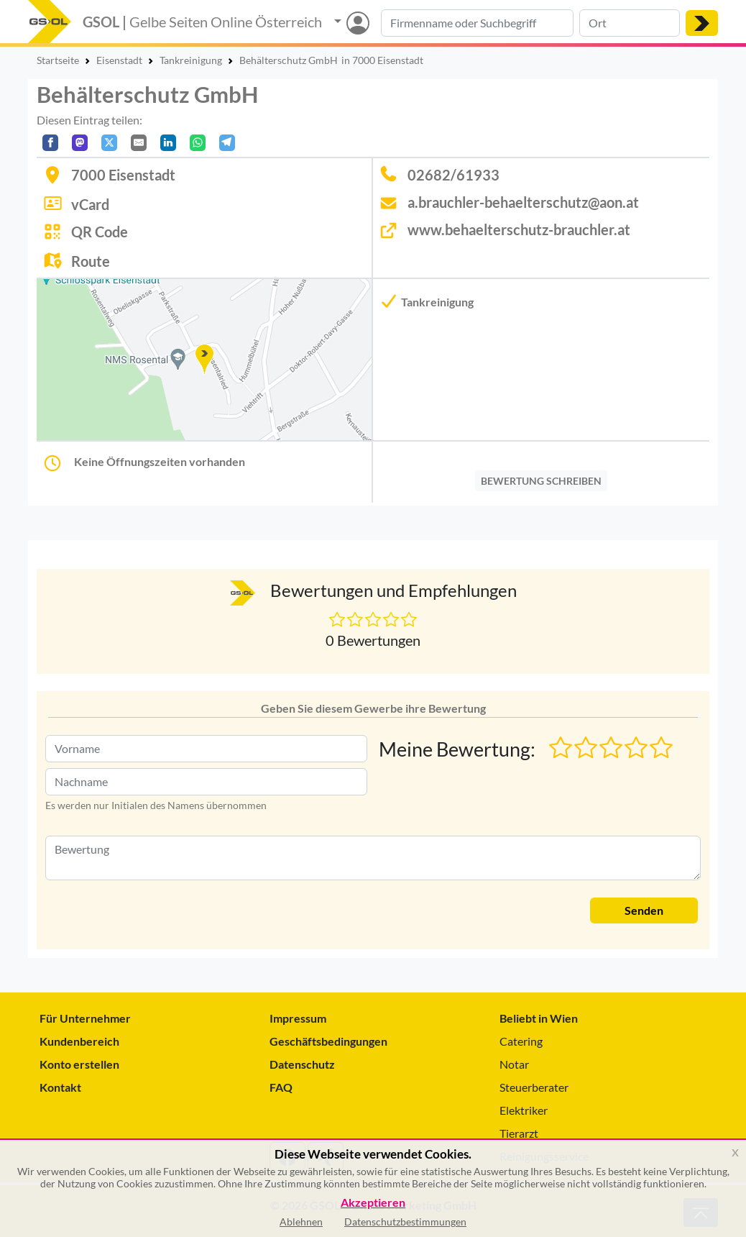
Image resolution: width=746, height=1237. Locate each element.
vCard (90, 204)
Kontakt (60, 1087)
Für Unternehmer (85, 1018)
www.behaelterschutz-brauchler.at (518, 229)
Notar (514, 1064)
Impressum (298, 1018)
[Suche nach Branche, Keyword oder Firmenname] (477, 23)
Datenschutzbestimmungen (405, 1221)
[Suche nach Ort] (629, 23)
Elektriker (523, 1110)
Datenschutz (302, 1064)
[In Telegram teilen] (227, 142)
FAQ (281, 1087)
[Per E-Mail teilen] (139, 142)
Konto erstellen (79, 1064)
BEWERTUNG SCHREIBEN (541, 481)
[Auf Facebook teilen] (50, 142)
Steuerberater (533, 1087)
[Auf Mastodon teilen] (80, 142)
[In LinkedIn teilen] (168, 142)
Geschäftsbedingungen (328, 1041)
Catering (521, 1041)
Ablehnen (301, 1221)
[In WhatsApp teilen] (198, 142)
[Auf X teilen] (109, 142)
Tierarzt (518, 1133)
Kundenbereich (79, 1041)
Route (90, 261)
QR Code (99, 231)
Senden (644, 910)
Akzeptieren (373, 1203)
